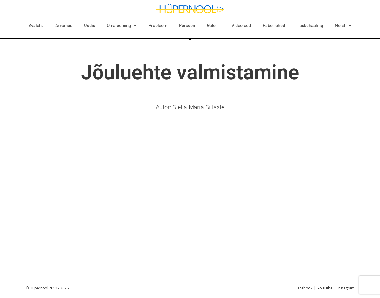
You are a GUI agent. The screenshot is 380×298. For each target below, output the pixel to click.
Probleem (157, 25)
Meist (343, 25)
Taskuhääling (310, 25)
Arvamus (63, 25)
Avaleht (36, 25)
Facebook (304, 288)
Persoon (187, 25)
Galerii (213, 25)
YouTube (324, 288)
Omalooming (122, 25)
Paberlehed (274, 25)
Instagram (346, 288)
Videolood (241, 25)
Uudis (89, 25)
